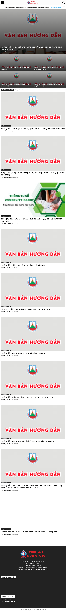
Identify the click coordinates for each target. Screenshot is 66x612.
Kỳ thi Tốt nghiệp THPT (44, 7)
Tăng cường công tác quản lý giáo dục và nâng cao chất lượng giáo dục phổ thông (32, 173)
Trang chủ (17, 90)
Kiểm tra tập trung (32, 7)
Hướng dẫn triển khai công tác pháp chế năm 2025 (23, 265)
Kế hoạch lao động (21, 7)
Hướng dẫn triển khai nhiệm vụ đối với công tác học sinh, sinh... (15, 85)
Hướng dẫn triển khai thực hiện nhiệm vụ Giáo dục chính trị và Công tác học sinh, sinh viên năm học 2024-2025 (31, 486)
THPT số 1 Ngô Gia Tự (7, 52)
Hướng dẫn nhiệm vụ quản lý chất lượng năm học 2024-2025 (28, 441)
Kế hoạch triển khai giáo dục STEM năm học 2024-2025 (25, 309)
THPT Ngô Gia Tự (6, 177)
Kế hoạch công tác (10, 7)
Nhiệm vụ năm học (55, 7)
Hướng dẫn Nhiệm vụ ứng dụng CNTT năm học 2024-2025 (27, 397)
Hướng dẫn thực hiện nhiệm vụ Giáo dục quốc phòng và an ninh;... (48, 68)
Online (6, 599)
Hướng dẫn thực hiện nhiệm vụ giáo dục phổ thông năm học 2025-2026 (33, 128)
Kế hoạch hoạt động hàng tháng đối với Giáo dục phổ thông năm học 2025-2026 (31, 48)
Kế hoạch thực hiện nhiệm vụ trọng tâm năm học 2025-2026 (15, 68)
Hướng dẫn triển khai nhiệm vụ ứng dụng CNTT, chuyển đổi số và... (48, 85)
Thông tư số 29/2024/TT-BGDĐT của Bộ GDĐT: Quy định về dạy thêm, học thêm (32, 220)
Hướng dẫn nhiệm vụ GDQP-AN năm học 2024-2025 (24, 353)
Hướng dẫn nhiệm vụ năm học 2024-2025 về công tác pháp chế (29, 531)
